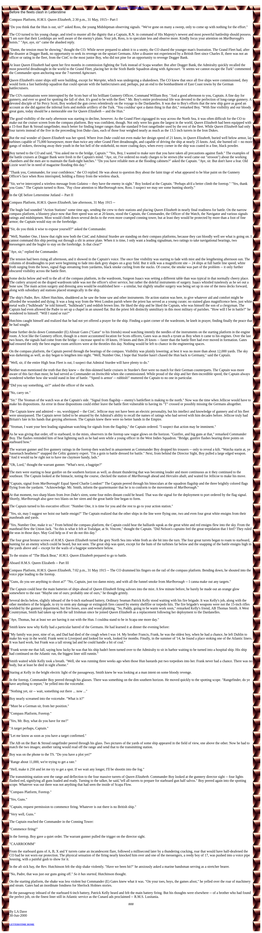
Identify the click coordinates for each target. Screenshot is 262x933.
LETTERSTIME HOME (21, 924)
